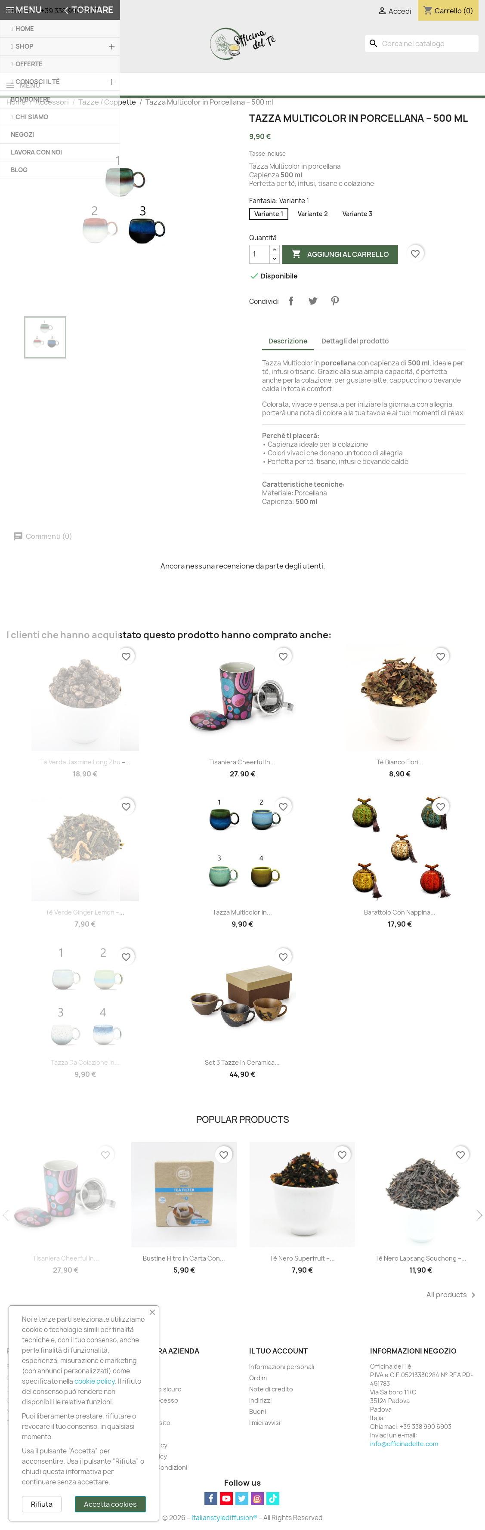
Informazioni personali (281, 1367)
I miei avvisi (264, 1423)
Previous (6, 1216)
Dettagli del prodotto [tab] (355, 341)
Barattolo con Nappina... (400, 913)
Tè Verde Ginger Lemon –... (85, 913)
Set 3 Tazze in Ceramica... (242, 1063)
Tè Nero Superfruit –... (302, 1259)
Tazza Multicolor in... (242, 913)
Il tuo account (278, 1352)
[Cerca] (422, 43)
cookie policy (94, 1381)
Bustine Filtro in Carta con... (184, 1259)
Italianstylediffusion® (224, 1518)
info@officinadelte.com (404, 1444)
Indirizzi (260, 1401)
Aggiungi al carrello (340, 255)
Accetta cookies (110, 1504)
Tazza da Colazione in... (85, 1063)
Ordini (258, 1379)
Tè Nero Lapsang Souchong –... (420, 1259)
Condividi (291, 301)
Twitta (312, 301)
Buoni (257, 1412)
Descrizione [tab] (288, 341)
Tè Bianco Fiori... (400, 763)
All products (452, 1296)
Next (478, 1216)
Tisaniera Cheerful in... (242, 763)
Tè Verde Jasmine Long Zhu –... (85, 763)
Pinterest (334, 301)
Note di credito (271, 1390)
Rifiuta (42, 1504)
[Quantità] (259, 255)
